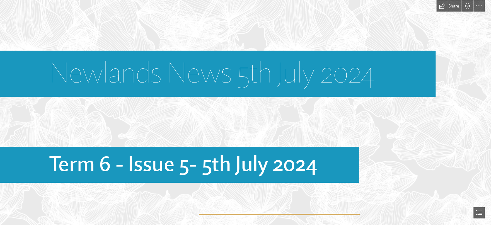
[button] (449, 6)
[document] (245, 112)
